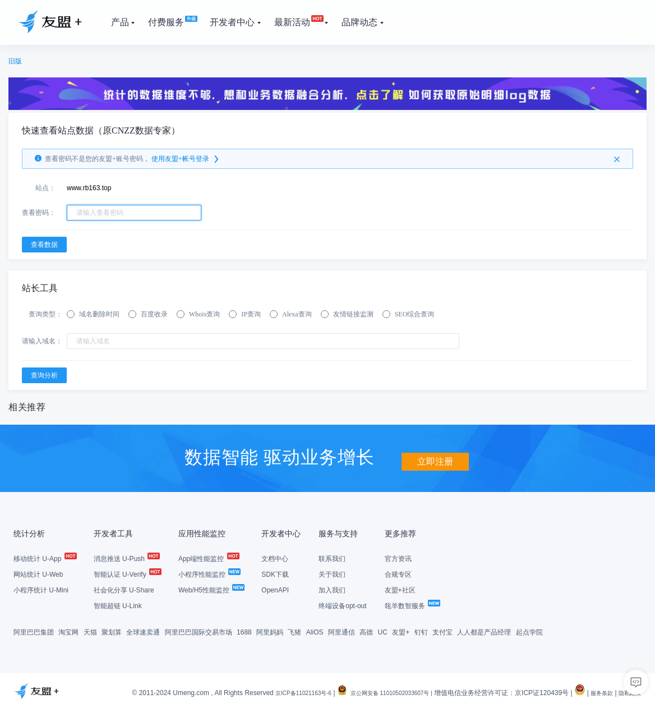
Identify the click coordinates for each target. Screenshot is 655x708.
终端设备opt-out (342, 605)
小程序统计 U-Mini (40, 589)
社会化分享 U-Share (124, 589)
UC (383, 631)
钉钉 (421, 631)
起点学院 (529, 631)
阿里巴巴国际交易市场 (198, 631)
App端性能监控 (208, 558)
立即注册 (435, 456)
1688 (244, 631)
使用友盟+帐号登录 (185, 158)
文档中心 (274, 558)
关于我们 (332, 573)
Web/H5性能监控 (210, 589)
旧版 (15, 61)
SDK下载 (275, 573)
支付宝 (442, 631)
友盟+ (400, 631)
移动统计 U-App (44, 558)
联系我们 (332, 558)
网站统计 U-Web (38, 573)
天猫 (90, 631)
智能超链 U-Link (118, 605)
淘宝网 (68, 631)
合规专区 (398, 573)
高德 (366, 631)
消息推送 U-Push (126, 558)
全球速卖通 (143, 631)
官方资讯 (398, 558)
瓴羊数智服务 (412, 605)
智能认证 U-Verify (127, 573)
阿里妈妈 (269, 631)
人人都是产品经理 (484, 631)
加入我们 (332, 589)
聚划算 (112, 631)
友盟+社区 (400, 589)
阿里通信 (341, 631)
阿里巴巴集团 (33, 631)
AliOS (315, 631)
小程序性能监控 (208, 573)
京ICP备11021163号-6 (272, 692)
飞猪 (294, 631)
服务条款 (595, 692)
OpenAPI (275, 589)
